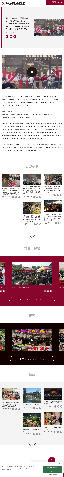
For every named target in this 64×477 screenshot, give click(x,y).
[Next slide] (54, 299)
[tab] (20, 299)
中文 (53, 2)
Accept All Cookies (52, 467)
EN (50, 2)
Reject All (52, 471)
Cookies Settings (52, 474)
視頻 (32, 315)
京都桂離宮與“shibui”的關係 (31, 405)
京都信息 (32, 166)
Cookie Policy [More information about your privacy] (9, 469)
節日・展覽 (32, 248)
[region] (31, 469)
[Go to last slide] (10, 299)
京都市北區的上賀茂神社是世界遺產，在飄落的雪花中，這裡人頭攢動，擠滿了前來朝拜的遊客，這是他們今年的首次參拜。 (31, 190)
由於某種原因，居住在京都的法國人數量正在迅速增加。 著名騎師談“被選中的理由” (10, 404)
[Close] (59, 463)
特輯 (32, 374)
